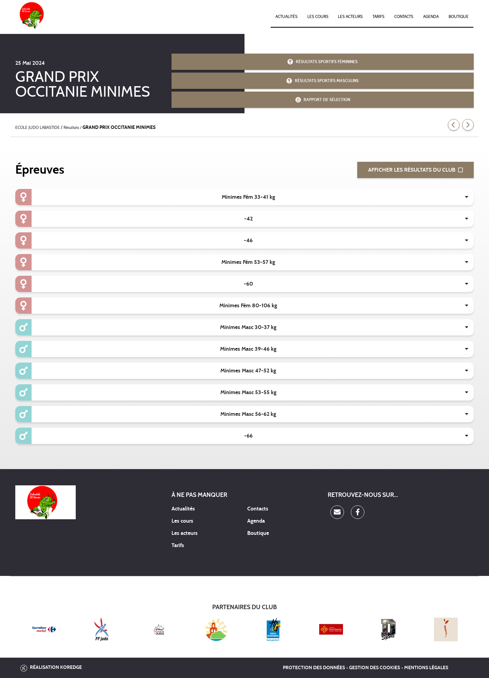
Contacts (403, 17)
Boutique (459, 17)
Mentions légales (426, 667)
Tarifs (378, 17)
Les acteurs (350, 17)
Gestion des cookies (374, 667)
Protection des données (314, 667)
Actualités (286, 17)
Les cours (317, 17)
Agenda (431, 17)
